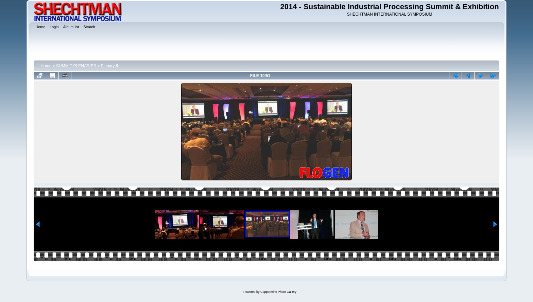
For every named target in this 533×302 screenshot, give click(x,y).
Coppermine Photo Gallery (278, 292)
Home (45, 66)
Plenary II (109, 66)
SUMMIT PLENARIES (76, 66)
